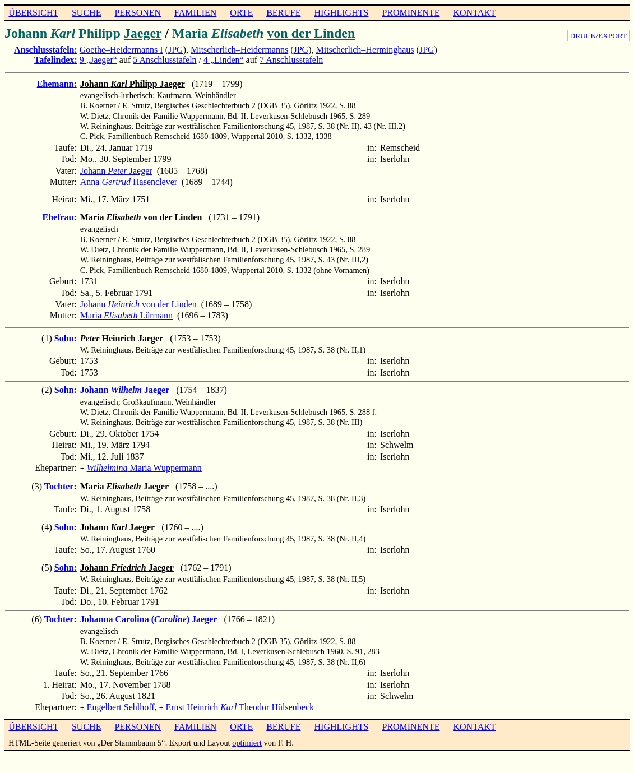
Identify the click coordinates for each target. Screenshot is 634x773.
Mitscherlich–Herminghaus (365, 49)
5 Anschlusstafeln (164, 59)
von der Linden (311, 33)
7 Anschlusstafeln (291, 59)
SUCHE (86, 12)
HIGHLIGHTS (341, 12)
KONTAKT (474, 12)
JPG (175, 49)
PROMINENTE (410, 12)
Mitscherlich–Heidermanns (239, 49)
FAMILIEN (195, 12)
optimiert (247, 740)
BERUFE (283, 12)
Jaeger (143, 33)
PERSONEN (137, 12)
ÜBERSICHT (33, 12)
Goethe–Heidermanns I (121, 49)
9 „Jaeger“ (98, 59)
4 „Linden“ (223, 59)
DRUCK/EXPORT (598, 35)
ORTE (241, 12)
